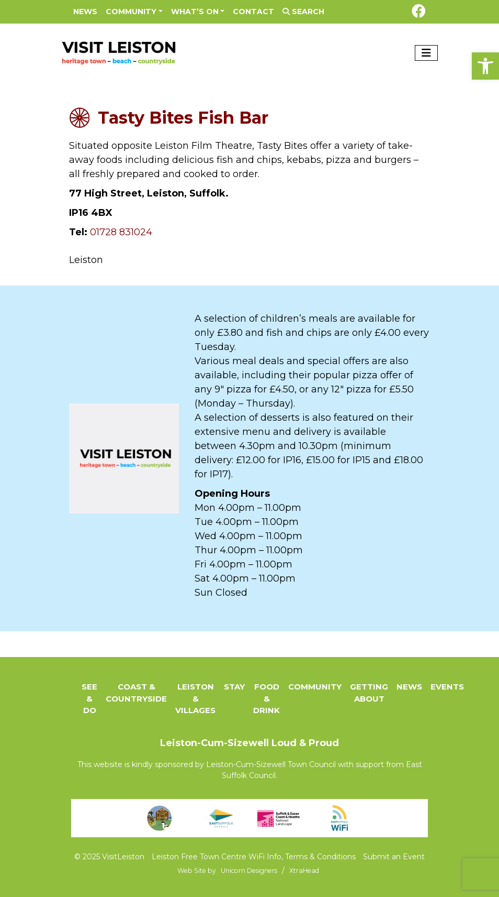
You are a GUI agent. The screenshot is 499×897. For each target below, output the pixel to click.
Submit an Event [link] (394, 856)
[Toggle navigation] (426, 53)
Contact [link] (253, 11)
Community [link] (131, 11)
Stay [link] (234, 687)
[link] (485, 66)
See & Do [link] (89, 698)
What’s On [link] (195, 11)
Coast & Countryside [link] (136, 693)
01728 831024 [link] (121, 232)
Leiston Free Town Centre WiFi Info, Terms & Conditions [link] (254, 856)
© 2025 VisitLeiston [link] (109, 856)
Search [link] (303, 11)
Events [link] (447, 687)
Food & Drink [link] (266, 698)
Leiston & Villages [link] (195, 698)
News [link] (85, 11)
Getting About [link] (369, 693)
